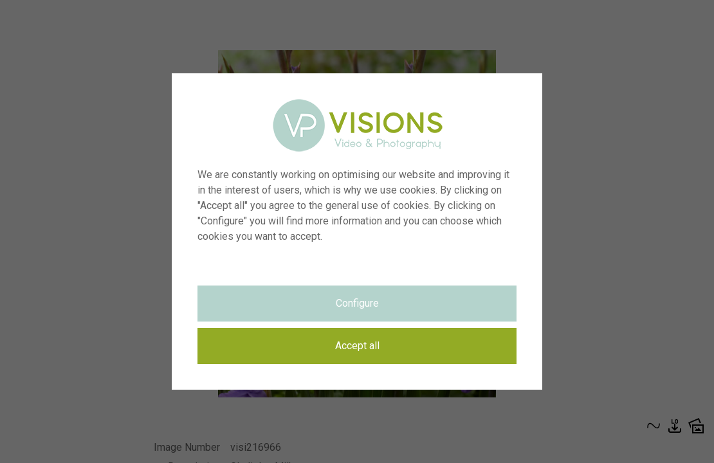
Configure (357, 303)
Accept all (357, 346)
